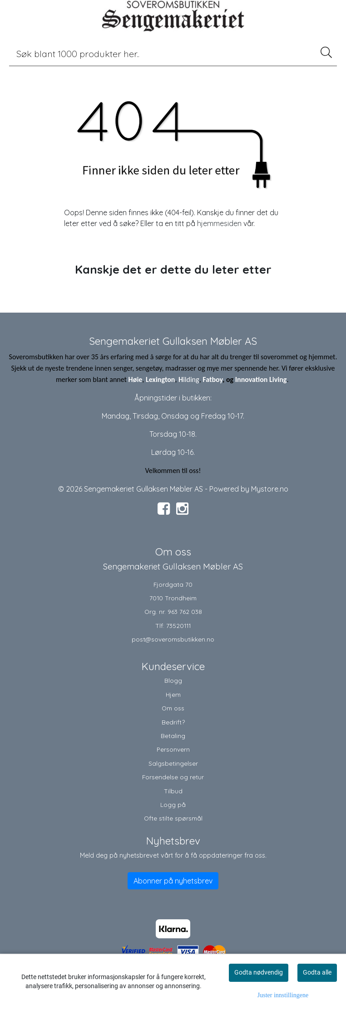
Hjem (173, 694)
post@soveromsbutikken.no (173, 639)
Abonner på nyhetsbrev (173, 880)
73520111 (178, 625)
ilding (191, 379)
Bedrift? (173, 722)
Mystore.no (269, 488)
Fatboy (212, 379)
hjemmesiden (219, 223)
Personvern (173, 749)
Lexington (160, 379)
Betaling (173, 735)
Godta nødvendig (258, 972)
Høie (136, 379)
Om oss (173, 708)
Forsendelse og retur (173, 777)
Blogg (173, 680)
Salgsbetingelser (173, 763)
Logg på (173, 804)
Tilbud (173, 791)
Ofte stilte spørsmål (173, 818)
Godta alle (317, 972)
